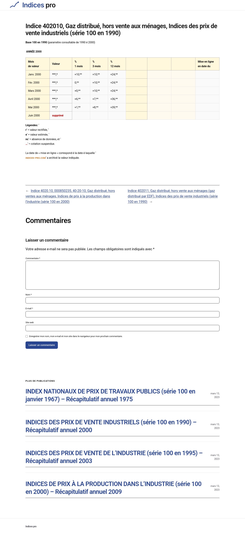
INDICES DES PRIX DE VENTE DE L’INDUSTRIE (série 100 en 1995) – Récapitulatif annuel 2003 (114, 457)
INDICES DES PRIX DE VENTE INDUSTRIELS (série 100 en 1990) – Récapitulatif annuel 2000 (111, 426)
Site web (30, 322)
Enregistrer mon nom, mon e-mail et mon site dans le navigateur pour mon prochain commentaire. (75, 336)
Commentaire (33, 258)
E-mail (29, 308)
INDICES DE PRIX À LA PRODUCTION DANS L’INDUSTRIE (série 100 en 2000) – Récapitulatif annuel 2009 (113, 488)
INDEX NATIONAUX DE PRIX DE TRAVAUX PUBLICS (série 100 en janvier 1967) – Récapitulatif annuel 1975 (110, 395)
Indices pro (31, 526)
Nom (29, 294)
